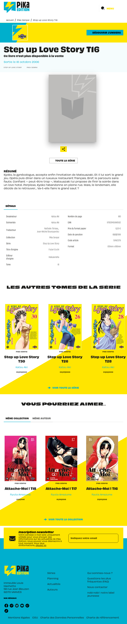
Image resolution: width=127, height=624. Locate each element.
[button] (105, 32)
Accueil (10, 20)
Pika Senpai (23, 20)
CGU (35, 617)
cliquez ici (41, 545)
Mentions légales (19, 617)
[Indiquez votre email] (89, 538)
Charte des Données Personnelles (62, 617)
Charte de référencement (102, 617)
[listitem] (6, 605)
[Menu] (111, 8)
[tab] (11, 206)
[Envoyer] (114, 538)
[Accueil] (17, 7)
